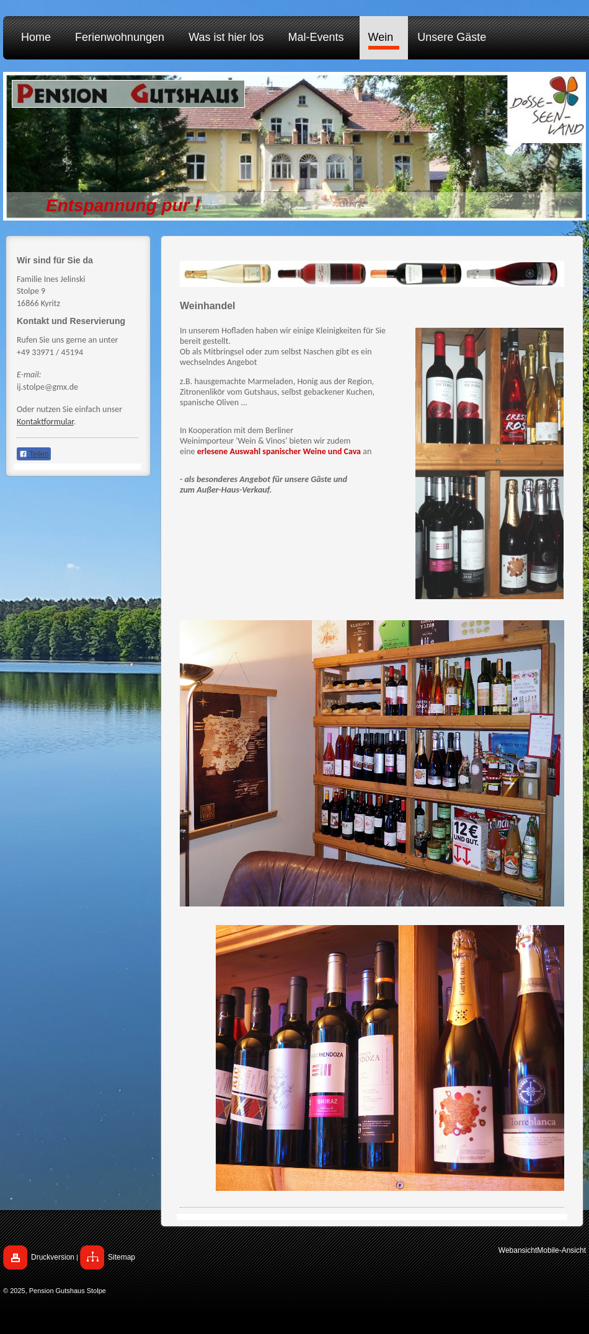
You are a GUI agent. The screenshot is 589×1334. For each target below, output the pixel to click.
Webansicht (517, 1250)
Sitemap (121, 1257)
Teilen (33, 454)
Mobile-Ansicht (561, 1250)
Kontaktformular (45, 421)
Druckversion (52, 1257)
